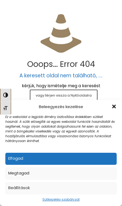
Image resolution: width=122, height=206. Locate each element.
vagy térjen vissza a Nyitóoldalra (64, 95)
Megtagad (18, 173)
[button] (114, 106)
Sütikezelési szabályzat (61, 199)
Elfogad (15, 158)
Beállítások (19, 187)
